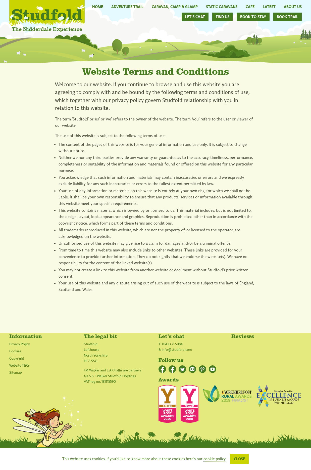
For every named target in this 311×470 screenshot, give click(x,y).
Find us (222, 16)
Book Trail (287, 16)
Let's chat (195, 16)
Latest (269, 6)
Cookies (15, 351)
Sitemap (15, 372)
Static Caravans (221, 6)
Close (239, 458)
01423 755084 (172, 344)
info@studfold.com (177, 349)
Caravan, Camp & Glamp (175, 6)
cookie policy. (214, 458)
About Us (293, 6)
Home (97, 6)
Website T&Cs (19, 365)
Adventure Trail (127, 6)
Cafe (250, 6)
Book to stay (253, 16)
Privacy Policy (19, 344)
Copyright (16, 358)
